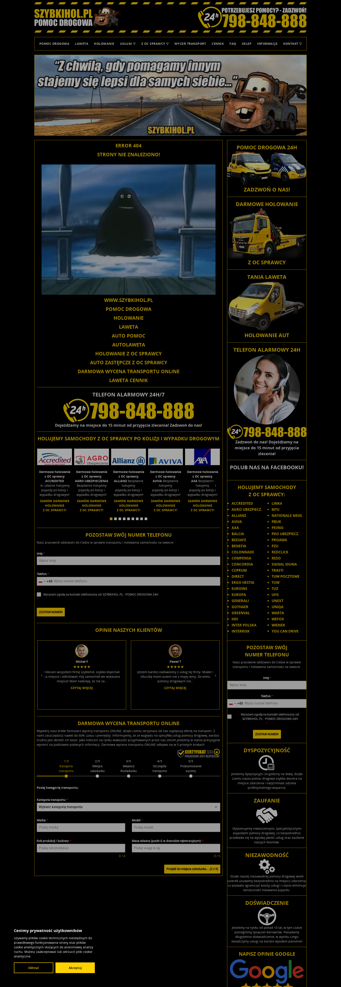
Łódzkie (222, 954)
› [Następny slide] (215, 481)
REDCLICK (280, 552)
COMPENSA (241, 558)
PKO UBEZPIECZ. (285, 533)
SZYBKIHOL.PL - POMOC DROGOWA (259, 942)
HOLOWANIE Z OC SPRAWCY (128, 353)
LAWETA (128, 326)
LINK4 (277, 503)
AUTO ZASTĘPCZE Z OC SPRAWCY (128, 362)
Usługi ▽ (128, 44)
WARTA (278, 613)
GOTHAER (240, 606)
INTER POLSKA (244, 625)
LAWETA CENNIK (128, 380)
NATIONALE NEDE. (287, 515)
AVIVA (237, 521)
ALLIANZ (239, 515)
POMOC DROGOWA (128, 309)
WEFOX (278, 619)
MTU (275, 509)
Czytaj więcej (82, 610)
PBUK (276, 521)
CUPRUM (239, 570)
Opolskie (273, 954)
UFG (275, 594)
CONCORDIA (242, 564)
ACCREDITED (242, 503)
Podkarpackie (290, 954)
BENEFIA (239, 546)
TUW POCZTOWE (285, 576)
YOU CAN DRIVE (285, 631)
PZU (275, 546)
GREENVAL (241, 613)
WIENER (278, 625)
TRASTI (277, 570)
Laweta (81, 44)
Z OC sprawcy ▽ (155, 44)
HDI (235, 619)
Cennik (218, 44)
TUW (275, 582)
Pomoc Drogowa (54, 44)
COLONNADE (243, 552)
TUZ (275, 588)
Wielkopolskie (251, 963)
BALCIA (238, 533)
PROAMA (279, 540)
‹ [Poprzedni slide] (41, 481)
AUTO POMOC (128, 335)
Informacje (267, 44)
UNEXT (277, 600)
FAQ (232, 44)
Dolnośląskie (228, 950)
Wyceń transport (190, 44)
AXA (235, 527)
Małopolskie (237, 954)
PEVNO (278, 527)
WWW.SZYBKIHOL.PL (128, 300)
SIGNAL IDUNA (284, 564)
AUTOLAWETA (128, 344)
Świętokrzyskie (270, 958)
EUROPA (239, 594)
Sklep (247, 44)
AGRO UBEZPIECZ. (247, 509)
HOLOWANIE (129, 318)
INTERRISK (241, 631)
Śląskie (254, 958)
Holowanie (104, 44)
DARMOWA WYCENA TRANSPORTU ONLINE (128, 371)
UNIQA (277, 606)
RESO (276, 558)
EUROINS (239, 588)
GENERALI (240, 600)
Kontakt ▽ (292, 44)
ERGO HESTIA (243, 582)
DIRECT (238, 576)
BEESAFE (239, 540)
